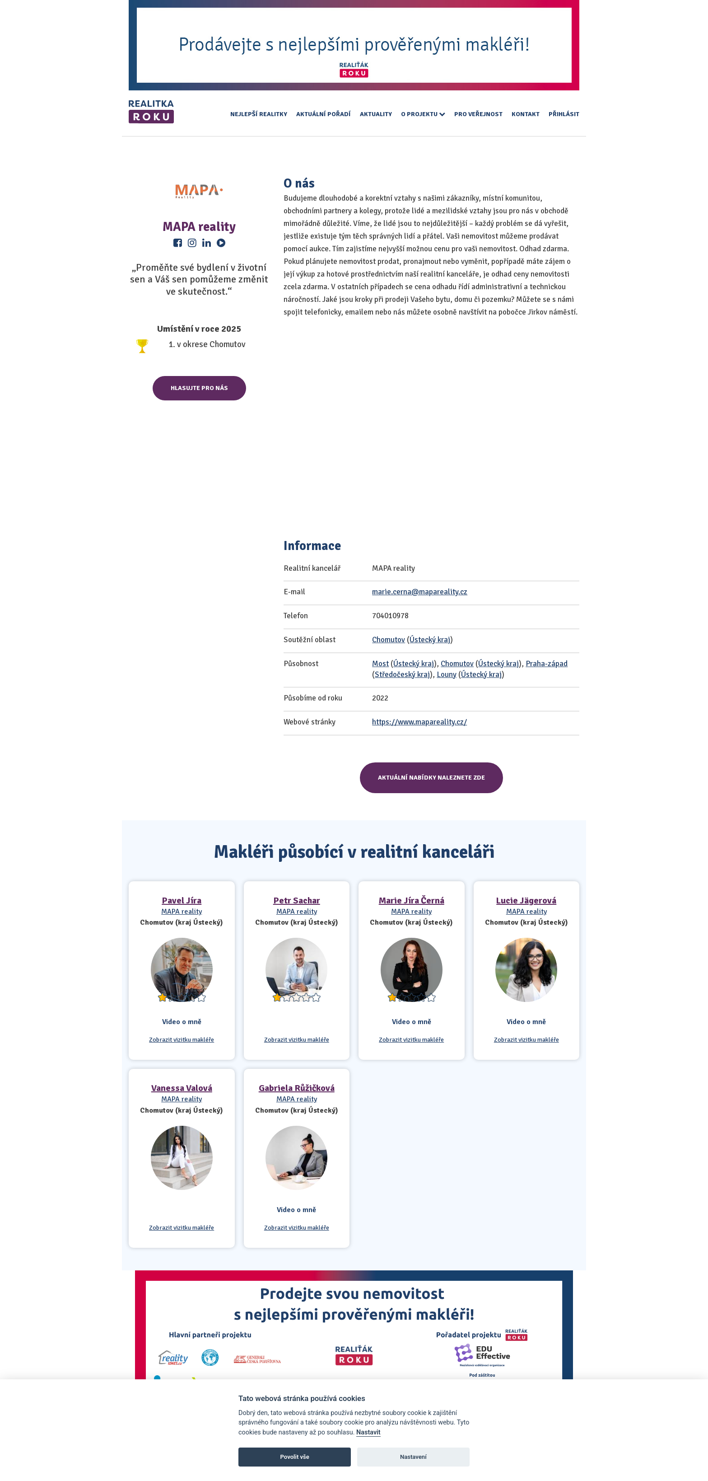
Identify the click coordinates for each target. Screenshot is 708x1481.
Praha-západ (547, 663)
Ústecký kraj (430, 639)
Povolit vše (294, 1456)
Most (380, 663)
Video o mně (181, 1021)
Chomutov (388, 639)
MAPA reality (181, 911)
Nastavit (368, 1432)
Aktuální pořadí (323, 114)
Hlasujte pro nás (199, 388)
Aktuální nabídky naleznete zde (431, 777)
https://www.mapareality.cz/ (419, 722)
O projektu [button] (423, 114)
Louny (446, 674)
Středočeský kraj (402, 674)
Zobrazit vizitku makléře (181, 1040)
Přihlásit (564, 114)
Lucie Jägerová (526, 900)
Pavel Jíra (181, 900)
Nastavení (413, 1456)
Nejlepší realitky (258, 114)
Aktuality (376, 114)
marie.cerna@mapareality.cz (419, 592)
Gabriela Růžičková (297, 1088)
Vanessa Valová (181, 1088)
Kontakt (526, 114)
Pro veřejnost (478, 114)
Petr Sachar (296, 900)
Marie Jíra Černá (411, 900)
